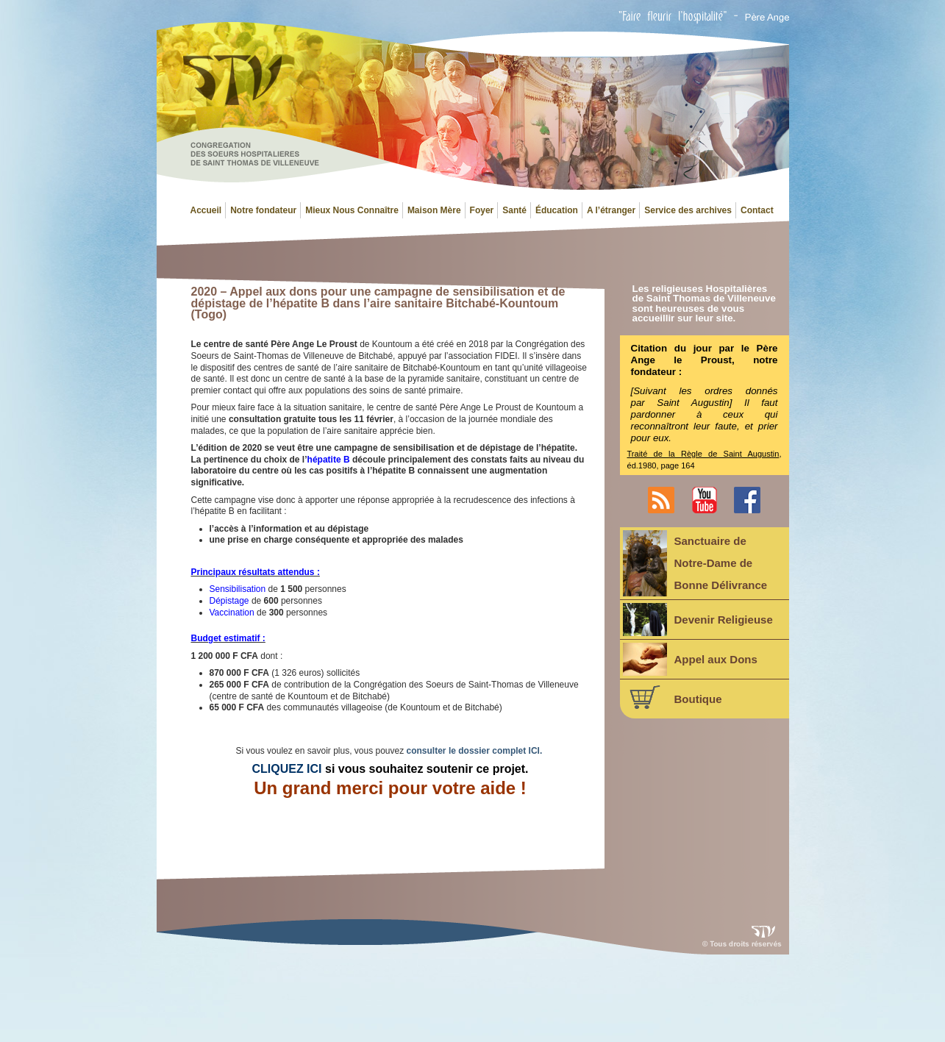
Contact (757, 210)
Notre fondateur (263, 210)
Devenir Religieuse (698, 619)
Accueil (206, 210)
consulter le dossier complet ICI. (475, 751)
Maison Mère (434, 210)
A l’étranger (611, 210)
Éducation (556, 210)
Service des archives (688, 210)
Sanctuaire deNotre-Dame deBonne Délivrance (695, 563)
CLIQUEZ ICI (286, 769)
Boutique (672, 697)
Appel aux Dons (690, 659)
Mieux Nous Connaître (352, 210)
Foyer (482, 210)
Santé (514, 210)
